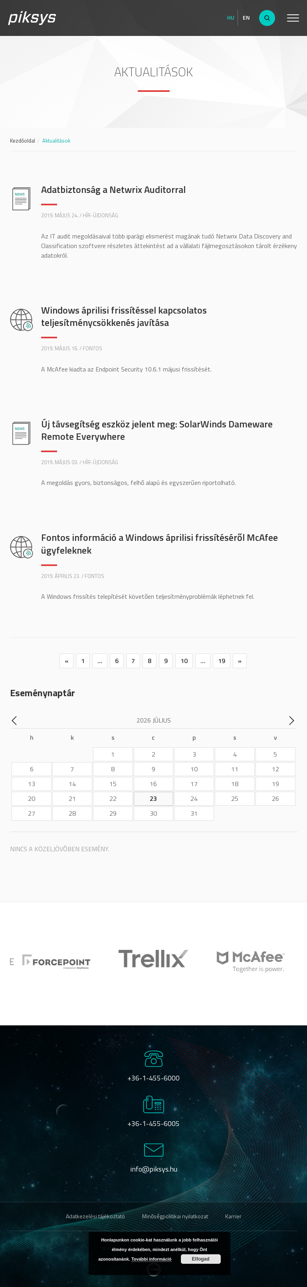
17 (194, 783)
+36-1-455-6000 (153, 1077)
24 (194, 798)
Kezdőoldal (22, 141)
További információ (151, 1259)
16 (153, 783)
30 (153, 813)
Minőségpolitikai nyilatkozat (175, 1216)
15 (113, 783)
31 (194, 813)
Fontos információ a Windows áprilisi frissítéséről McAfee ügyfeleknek (159, 543)
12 (275, 769)
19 (221, 660)
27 (31, 813)
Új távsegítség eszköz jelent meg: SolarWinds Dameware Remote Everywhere (157, 430)
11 (234, 769)
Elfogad (201, 1259)
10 (184, 660)
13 (31, 783)
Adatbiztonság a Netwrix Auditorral (113, 189)
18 (234, 783)
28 (72, 813)
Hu (230, 18)
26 (275, 798)
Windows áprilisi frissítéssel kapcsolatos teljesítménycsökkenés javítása (124, 316)
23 (153, 798)
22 (113, 798)
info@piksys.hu (153, 1169)
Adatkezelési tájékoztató (95, 1216)
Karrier (233, 1216)
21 (72, 798)
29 (113, 813)
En (246, 18)
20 (31, 798)
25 (234, 798)
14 (72, 783)
